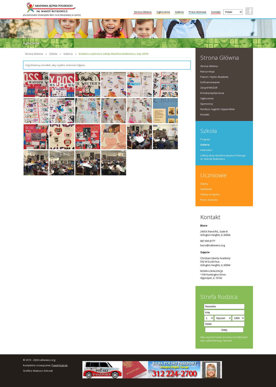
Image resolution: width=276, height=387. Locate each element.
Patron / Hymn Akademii (214, 77)
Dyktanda (206, 189)
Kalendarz (206, 150)
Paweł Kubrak (60, 365)
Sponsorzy (206, 103)
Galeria (179, 12)
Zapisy (204, 183)
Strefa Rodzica (218, 297)
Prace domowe (197, 12)
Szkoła (53, 54)
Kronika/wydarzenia (212, 93)
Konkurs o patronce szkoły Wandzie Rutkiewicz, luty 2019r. (114, 54)
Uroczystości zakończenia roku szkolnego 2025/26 (77, 43)
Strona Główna (142, 12)
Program (205, 139)
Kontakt (215, 12)
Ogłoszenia (163, 12)
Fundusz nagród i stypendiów (217, 109)
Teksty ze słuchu (210, 194)
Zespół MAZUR (208, 87)
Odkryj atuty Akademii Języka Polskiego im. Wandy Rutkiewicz (223, 157)
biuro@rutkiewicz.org (212, 245)
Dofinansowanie (210, 82)
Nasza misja (207, 71)
